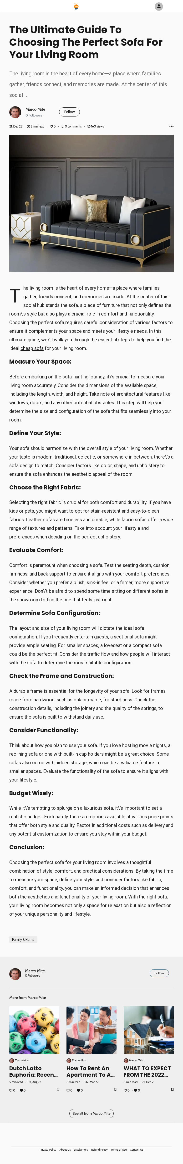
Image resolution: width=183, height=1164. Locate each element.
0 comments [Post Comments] (71, 126)
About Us (65, 1149)
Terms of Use (119, 1149)
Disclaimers (81, 1149)
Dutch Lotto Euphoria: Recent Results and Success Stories (32, 1078)
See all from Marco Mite (91, 1113)
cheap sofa (32, 348)
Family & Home (23, 940)
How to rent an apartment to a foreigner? (88, 1074)
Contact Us (136, 1149)
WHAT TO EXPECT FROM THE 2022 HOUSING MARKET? (147, 1078)
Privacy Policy (48, 1149)
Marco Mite (35, 109)
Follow (69, 112)
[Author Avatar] (159, 6)
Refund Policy (99, 1149)
